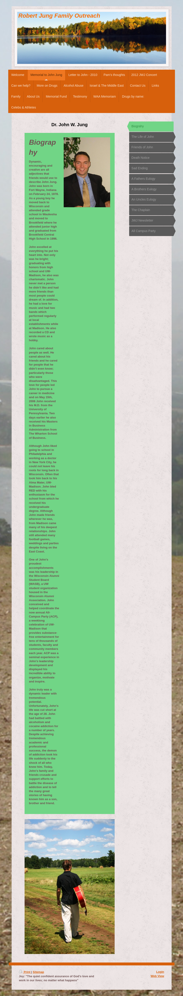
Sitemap (38, 972)
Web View (157, 976)
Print (25, 972)
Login (160, 971)
